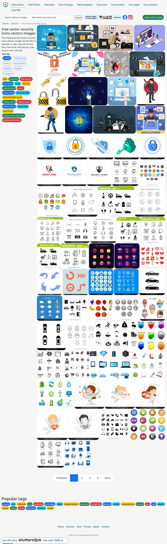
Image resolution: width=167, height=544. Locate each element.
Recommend (19, 63)
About (96, 526)
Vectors (15, 23)
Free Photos (34, 4)
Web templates (85, 4)
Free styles (134, 4)
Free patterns (150, 4)
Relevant (7, 68)
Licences (70, 526)
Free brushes (117, 4)
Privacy (87, 526)
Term (79, 526)
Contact (105, 526)
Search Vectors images (16, 17)
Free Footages (66, 4)
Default (7, 58)
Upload (78, 17)
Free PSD (15, 10)
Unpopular (8, 73)
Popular (18, 68)
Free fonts (49, 4)
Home (6, 23)
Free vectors (17, 4)
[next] (108, 478)
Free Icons (102, 4)
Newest (7, 63)
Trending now (20, 58)
